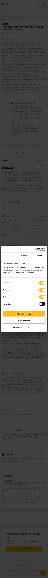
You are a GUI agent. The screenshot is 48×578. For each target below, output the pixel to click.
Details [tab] (24, 256)
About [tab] (39, 256)
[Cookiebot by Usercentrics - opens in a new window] (35, 249)
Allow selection (24, 320)
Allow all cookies (24, 314)
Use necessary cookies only (23, 327)
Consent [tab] (8, 256)
